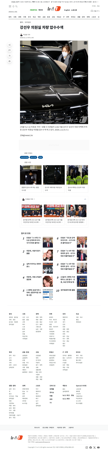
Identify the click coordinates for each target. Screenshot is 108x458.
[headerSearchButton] (16, 6)
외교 (77, 314)
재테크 (24, 370)
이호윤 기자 (26, 35)
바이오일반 (79, 363)
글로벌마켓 (66, 391)
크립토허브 (33, 10)
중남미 (51, 329)
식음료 (38, 375)
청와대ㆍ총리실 (13, 317)
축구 (37, 394)
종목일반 (38, 406)
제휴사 (65, 386)
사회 (23, 314)
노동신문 (74, 10)
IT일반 (64, 363)
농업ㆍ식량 (39, 329)
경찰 (40, 157)
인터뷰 (24, 401)
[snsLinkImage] (87, 447)
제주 (64, 346)
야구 (37, 389)
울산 (64, 343)
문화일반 (11, 398)
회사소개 (36, 427)
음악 (23, 396)
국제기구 (51, 336)
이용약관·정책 (61, 427)
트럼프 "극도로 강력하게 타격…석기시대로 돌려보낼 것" (68, 240)
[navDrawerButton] (10, 6)
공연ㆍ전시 (12, 389)
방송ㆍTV (25, 391)
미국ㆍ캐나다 (53, 320)
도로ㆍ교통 (12, 410)
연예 (23, 386)
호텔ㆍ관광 (39, 377)
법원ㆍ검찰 (25, 320)
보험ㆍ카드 (25, 363)
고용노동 (38, 327)
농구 (37, 401)
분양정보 (51, 360)
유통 (37, 367)
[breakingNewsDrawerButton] (13, 6)
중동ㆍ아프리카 (53, 327)
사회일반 (24, 339)
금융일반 (24, 355)
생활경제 (38, 370)
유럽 (50, 324)
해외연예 (24, 398)
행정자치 (65, 317)
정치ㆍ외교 (12, 355)
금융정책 (24, 358)
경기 (64, 322)
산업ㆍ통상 (39, 322)
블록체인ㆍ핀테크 (27, 372)
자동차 (38, 363)
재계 (37, 358)
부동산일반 (52, 355)
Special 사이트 (81, 386)
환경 (23, 329)
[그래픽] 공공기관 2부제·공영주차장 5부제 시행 (33, 292)
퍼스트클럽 (79, 403)
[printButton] (9, 61)
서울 (64, 320)
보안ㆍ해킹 (66, 365)
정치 (10, 314)
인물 (23, 334)
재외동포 (78, 322)
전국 (64, 314)
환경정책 (38, 332)
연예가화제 (25, 389)
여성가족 (24, 336)
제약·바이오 (79, 358)
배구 (37, 398)
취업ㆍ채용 (39, 379)
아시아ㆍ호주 (53, 322)
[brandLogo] (54, 8)
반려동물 (11, 413)
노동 (23, 327)
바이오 (78, 352)
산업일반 (38, 355)
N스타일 (24, 403)
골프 (37, 403)
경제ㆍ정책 (39, 317)
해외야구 (38, 391)
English (67, 10)
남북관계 (11, 367)
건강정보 (11, 403)
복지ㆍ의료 (79, 355)
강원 (64, 327)
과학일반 (65, 370)
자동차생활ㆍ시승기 (14, 415)
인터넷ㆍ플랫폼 (67, 355)
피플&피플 (52, 339)
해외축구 (38, 396)
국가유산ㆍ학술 (13, 396)
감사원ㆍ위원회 (13, 322)
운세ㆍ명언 (12, 408)
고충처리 (71, 427)
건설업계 (51, 365)
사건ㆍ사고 (25, 317)
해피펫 (40, 10)
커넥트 (94, 6)
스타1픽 (78, 394)
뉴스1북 (78, 401)
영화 (23, 394)
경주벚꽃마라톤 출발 (68, 290)
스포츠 (38, 386)
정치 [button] (21, 22)
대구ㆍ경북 (66, 339)
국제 (50, 314)
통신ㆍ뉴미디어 (67, 358)
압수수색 (33, 157)
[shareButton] (9, 45)
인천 (64, 324)
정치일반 (11, 324)
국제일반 (51, 343)
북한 (10, 352)
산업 (37, 352)
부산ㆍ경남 (66, 341)
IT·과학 (65, 352)
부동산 (51, 352)
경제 (37, 314)
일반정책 (51, 358)
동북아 (51, 317)
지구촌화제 (52, 341)
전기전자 (38, 360)
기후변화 (51, 334)
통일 (77, 320)
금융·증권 (25, 352)
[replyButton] (9, 50)
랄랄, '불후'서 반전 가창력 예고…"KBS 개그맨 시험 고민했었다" (26, 2)
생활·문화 (12, 386)
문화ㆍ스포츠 (13, 365)
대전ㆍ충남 (66, 332)
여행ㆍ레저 (12, 406)
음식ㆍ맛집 (12, 417)
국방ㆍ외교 (79, 317)
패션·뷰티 (39, 372)
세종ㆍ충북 (66, 329)
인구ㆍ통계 (39, 324)
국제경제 (51, 332)
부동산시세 (52, 363)
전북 (64, 334)
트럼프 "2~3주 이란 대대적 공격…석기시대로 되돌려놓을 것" (68, 253)
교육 (23, 322)
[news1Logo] (17, 437)
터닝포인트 (79, 398)
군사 (10, 358)
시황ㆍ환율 (25, 367)
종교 (10, 394)
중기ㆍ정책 (39, 365)
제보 (98, 6)
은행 (23, 360)
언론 (10, 401)
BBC (64, 389)
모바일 (64, 360)
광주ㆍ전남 (66, 336)
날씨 (23, 332)
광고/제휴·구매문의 (48, 427)
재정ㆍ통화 (39, 320)
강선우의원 (24, 157)
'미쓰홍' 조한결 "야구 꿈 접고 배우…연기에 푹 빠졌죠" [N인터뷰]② (67, 2)
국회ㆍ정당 (12, 320)
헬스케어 (78, 360)
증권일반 (24, 365)
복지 (23, 324)
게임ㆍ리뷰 (66, 367)
